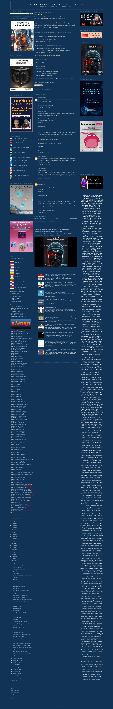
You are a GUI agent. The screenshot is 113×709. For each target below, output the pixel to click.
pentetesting (85, 673)
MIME (101, 621)
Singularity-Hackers (16, 694)
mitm (98, 235)
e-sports (100, 420)
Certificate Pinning (95, 432)
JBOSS (95, 527)
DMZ (89, 425)
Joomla (84, 356)
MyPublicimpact (15, 692)
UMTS (83, 462)
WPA (100, 512)
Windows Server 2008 (97, 437)
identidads (92, 668)
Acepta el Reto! (16, 588)
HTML (88, 342)
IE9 (89, 399)
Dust (89, 341)
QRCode (89, 533)
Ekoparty (14, 270)
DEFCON (97, 391)
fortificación (89, 269)
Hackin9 (84, 507)
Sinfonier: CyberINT (20, 447)
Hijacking (88, 311)
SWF (95, 639)
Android (85, 215)
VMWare (93, 538)
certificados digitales (97, 382)
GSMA (90, 410)
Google (91, 201)
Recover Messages (89, 459)
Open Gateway (89, 352)
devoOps (90, 578)
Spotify (96, 352)
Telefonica (95, 460)
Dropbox (83, 434)
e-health (92, 407)
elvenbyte (40, 156)
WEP (88, 571)
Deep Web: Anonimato (20, 451)
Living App (100, 289)
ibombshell (99, 430)
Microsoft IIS (90, 510)
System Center (84, 538)
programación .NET (87, 344)
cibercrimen (86, 245)
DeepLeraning (91, 600)
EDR (95, 468)
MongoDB (96, 488)
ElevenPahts (92, 417)
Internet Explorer (87, 241)
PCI (87, 531)
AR (98, 586)
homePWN (83, 581)
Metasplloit (88, 624)
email (96, 440)
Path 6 (99, 510)
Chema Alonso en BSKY (17, 162)
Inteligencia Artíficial (85, 614)
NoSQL (90, 475)
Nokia (97, 561)
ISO (99, 611)
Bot (100, 442)
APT (101, 301)
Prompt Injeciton (96, 634)
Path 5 (82, 366)
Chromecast (99, 550)
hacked (92, 288)
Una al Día (17, 502)
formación (85, 205)
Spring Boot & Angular (20, 416)
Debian (85, 361)
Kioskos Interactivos (97, 470)
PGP (101, 364)
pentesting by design (90, 671)
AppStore (97, 500)
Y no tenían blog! (17, 617)
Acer (86, 588)
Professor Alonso (16, 295)
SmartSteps (90, 568)
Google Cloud (97, 372)
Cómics (85, 226)
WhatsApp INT (18, 361)
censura (83, 464)
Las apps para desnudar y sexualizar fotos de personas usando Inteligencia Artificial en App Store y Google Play (60, 275)
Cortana (100, 483)
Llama (87, 314)
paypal (86, 465)
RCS (90, 565)
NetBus (82, 629)
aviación (101, 540)
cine (101, 323)
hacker (95, 351)
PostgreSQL (99, 490)
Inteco (92, 613)
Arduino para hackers (20, 309)
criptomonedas (86, 251)
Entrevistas (93, 221)
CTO (90, 483)
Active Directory (98, 336)
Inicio (57, 218)
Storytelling (18, 359)
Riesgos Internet (19, 417)
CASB (94, 595)
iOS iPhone (95, 666)
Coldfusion (93, 503)
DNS (85, 265)
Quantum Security (20, 333)
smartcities (89, 442)
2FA (93, 251)
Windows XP (97, 286)
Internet (85, 216)
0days (97, 452)
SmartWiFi (95, 347)
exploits (98, 298)
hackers (95, 210)
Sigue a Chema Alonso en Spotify (21, 155)
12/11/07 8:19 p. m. (44, 152)
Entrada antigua (73, 218)
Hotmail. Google (84, 611)
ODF (97, 323)
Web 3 (96, 649)
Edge (92, 404)
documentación (92, 332)
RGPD (89, 636)
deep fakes (84, 415)
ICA (100, 445)
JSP (101, 487)
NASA (101, 628)
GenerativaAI (84, 606)
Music (100, 434)
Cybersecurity (97, 359)
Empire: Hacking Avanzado (21, 404)
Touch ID (98, 570)
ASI (83, 588)
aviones (84, 541)
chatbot (96, 321)
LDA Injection (93, 618)
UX (101, 477)
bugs (87, 246)
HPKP (101, 553)
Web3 (100, 233)
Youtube (84, 253)
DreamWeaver (97, 600)
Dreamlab (15, 267)
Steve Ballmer (93, 644)
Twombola (83, 648)
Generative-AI (92, 226)
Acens (93, 500)
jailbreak (97, 276)
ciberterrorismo (98, 414)
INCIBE (95, 555)
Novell (101, 457)
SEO (88, 339)
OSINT (17, 391)
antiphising (85, 575)
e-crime (91, 283)
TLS (91, 460)
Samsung (91, 447)
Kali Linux (98, 306)
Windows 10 (89, 266)
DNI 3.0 (101, 598)
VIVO (84, 478)
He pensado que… (17, 608)
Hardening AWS (19, 358)
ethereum (99, 332)
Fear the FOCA (15, 293)
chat (101, 346)
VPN (100, 331)
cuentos (91, 384)
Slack (97, 536)
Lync (94, 621)
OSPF (94, 629)
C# (88, 502)
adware (99, 318)
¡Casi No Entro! (16, 573)
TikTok (87, 382)
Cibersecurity (95, 483)
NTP (101, 530)
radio (97, 296)
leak (86, 284)
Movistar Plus (86, 321)
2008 (13, 560)
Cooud (93, 598)
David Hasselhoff (93, 397)
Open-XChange (99, 631)
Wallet (88, 462)
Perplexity (83, 339)
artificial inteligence (94, 540)
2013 (13, 549)
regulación (94, 498)
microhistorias (84, 289)
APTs (85, 500)
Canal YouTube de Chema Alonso (21, 175)
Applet (85, 502)
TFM (90, 570)
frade (82, 663)
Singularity (92, 536)
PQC (92, 435)
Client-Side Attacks (19, 429)
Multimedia (89, 405)
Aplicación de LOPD (19, 509)
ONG (100, 392)
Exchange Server (85, 349)
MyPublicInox (90, 628)
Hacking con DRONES (20, 432)
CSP (83, 596)
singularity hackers (86, 323)
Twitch (82, 571)
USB (93, 366)
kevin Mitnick (91, 415)
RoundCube (94, 566)
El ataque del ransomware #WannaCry (54, 299)
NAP (91, 561)
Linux (99, 211)
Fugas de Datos (98, 319)
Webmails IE (84, 651)
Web (93, 649)
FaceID (98, 468)
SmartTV (99, 284)
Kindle (88, 618)
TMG (82, 646)
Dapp (93, 522)
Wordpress (91, 276)
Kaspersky (100, 527)
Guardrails (96, 525)
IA (93, 198)
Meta (92, 399)
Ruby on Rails (98, 419)
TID (95, 318)
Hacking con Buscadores (20, 500)
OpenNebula (87, 633)
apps (89, 313)
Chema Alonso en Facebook (20, 165)
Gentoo (88, 525)
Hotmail (83, 352)
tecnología (91, 386)
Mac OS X (91, 281)
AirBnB (95, 518)
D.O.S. (92, 391)
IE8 (92, 507)
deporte (90, 450)
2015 (13, 545)
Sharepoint (84, 414)
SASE (87, 638)
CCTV (82, 520)
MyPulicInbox (96, 628)
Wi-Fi (97, 449)
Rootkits (88, 427)
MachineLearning (84, 560)
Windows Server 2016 (20, 316)
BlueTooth (95, 291)
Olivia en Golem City (21, 341)
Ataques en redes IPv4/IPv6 (22, 490)
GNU (87, 434)
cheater (88, 541)
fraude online (97, 283)
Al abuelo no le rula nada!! (19, 636)
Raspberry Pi (18, 389)
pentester (100, 329)
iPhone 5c (88, 581)
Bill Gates (92, 454)
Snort (93, 643)
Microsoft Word (89, 473)
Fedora (84, 525)
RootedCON (89, 512)
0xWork (82, 586)
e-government (95, 578)
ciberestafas (93, 304)
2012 (13, 552)
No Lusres (87, 629)
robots (97, 308)
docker (83, 296)
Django (88, 523)
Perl (91, 490)
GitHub (99, 351)
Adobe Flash (96, 442)
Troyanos (90, 294)
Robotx (83, 638)
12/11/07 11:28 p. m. (44, 164)
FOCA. (91, 603)
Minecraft (96, 624)
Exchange (97, 523)
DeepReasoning (86, 445)
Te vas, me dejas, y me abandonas (21, 634)
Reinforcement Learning (97, 565)
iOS (93, 223)
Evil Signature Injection (98, 601)
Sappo (100, 459)
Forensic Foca (84, 410)
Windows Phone (97, 429)
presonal (99, 673)
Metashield (89, 356)
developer (83, 291)
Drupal (82, 457)
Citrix (90, 289)
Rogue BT (89, 566)
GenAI (89, 211)
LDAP (88, 301)
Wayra (84, 286)
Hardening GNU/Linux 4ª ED (22, 472)
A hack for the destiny (20, 431)
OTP (82, 381)
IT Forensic (15, 273)
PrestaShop (84, 492)
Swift (82, 570)
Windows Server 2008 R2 (88, 573)
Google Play (84, 281)
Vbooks (89, 420)
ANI (95, 586)
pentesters (97, 334)
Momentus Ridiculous (86, 374)
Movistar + (94, 268)
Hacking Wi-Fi (18, 386)
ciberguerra (86, 288)
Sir (82, 641)
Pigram (94, 490)
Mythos (97, 530)
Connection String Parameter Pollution (90, 409)
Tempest (83, 407)
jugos (101, 668)
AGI (89, 586)
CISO (96, 386)
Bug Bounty (18, 384)
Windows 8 (85, 283)
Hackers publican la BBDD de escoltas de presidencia (58, 341)
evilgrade (87, 545)
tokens (91, 255)
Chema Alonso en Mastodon (18, 160)
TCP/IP (101, 427)
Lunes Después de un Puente (20, 621)
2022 (13, 530)
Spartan (83, 644)
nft (99, 321)
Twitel (101, 347)
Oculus (82, 631)
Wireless (100, 279)
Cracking (94, 274)
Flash (100, 551)
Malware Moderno (19, 374)
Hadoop (96, 445)
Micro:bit (93, 530)
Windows (84, 213)
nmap (99, 440)
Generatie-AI (88, 553)
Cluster (17, 452)
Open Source (85, 256)
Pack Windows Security (16, 301)
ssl (101, 308)
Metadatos (85, 221)
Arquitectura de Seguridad (22, 344)
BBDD (98, 482)
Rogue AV (84, 566)
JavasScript (91, 616)
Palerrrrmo (15, 571)
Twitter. (100, 646)
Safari (82, 420)
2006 (13, 680)
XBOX (100, 352)
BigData (99, 240)
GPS (89, 274)
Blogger (98, 366)
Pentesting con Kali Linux (21, 471)
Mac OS (86, 623)
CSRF (100, 386)
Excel (93, 306)
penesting (83, 671)
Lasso (99, 507)
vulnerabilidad (90, 518)
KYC (81, 618)
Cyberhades (14, 698)
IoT (89, 265)
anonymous (97, 439)
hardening (86, 208)
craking (93, 656)
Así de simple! (16, 610)
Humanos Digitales (93, 392)
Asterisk (83, 550)
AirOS (89, 588)
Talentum (93, 298)
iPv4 (82, 284)
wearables (96, 585)
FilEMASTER (41, 97)
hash (87, 515)
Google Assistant (95, 553)
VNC (85, 571)
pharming (100, 583)
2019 (13, 536)
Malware (97, 206)
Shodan (85, 274)
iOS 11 (87, 666)
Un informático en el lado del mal (56, 4)
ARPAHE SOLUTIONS (18, 287)
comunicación (85, 543)
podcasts (84, 263)
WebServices (99, 538)
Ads (101, 415)
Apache (96, 259)
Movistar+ (90, 318)
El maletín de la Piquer (18, 627)
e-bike (95, 543)
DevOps (90, 361)
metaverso (92, 296)
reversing (91, 336)
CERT (97, 595)
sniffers (98, 362)
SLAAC (96, 459)
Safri (101, 639)
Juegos (83, 258)
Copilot (91, 468)
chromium (93, 541)
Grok (98, 505)
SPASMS (15, 579)
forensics (83, 347)
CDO (83, 331)
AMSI (82, 548)
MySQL (85, 276)
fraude (85, 243)
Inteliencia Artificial (98, 613)
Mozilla (99, 473)
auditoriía (85, 656)
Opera (99, 399)
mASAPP (84, 480)
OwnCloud (98, 633)
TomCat (93, 570)
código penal (99, 576)
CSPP (91, 372)
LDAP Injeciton (100, 618)
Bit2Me (97, 313)
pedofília (99, 669)
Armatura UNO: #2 (20, 401)
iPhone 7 (93, 581)
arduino (84, 359)
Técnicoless (97, 294)
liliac (81, 583)
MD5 (97, 621)
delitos (82, 465)
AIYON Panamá (16, 284)
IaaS (87, 556)
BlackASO (100, 518)
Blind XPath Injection (92, 424)
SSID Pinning (83, 639)
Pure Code (48, 52)
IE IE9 (99, 255)
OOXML (101, 303)
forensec (100, 661)
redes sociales (91, 271)
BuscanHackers (84, 483)
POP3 (90, 531)
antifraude (99, 495)
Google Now (90, 608)
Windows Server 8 (97, 653)
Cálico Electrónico (16, 296)
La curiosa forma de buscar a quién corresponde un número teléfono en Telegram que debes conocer (59, 291)
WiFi (98, 243)
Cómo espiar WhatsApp (50, 307)
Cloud (89, 284)
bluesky (89, 656)
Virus (96, 394)
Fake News (94, 303)
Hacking (85, 195)
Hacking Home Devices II (22, 340)
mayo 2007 (16, 669)
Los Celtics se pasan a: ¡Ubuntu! (21, 590)
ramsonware (99, 674)
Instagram (84, 324)
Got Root (17, 444)
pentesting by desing (96, 480)
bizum (94, 575)
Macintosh (89, 528)
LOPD (93, 328)
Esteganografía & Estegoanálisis (23, 464)
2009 (13, 558)
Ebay (93, 551)
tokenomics (90, 259)
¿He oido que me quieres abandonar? (22, 630)
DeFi (101, 391)
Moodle (95, 473)
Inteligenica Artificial (93, 614)
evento (97, 402)
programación (98, 253)
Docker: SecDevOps (20, 422)
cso (94, 464)
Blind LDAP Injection (86, 303)
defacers (90, 543)
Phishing (98, 245)
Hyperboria (88, 527)
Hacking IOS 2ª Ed (19, 469)
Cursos (86, 206)
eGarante (90, 497)
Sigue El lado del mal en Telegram (20, 145)
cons (100, 268)
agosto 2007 (16, 662)
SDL (98, 566)
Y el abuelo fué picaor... (18, 604)
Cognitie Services (88, 598)
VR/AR (92, 339)
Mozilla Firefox (89, 346)
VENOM (100, 648)
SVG (92, 639)
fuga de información (85, 329)
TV (85, 420)
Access (88, 500)
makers (98, 326)
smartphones (83, 518)
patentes (84, 442)
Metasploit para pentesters (23, 484)
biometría (94, 299)
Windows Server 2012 (20, 486)
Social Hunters (18, 368)
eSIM (100, 578)
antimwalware (100, 573)
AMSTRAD (85, 372)
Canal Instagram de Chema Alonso (21, 178)
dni (92, 513)
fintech (92, 661)
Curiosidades (95, 197)
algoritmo (83, 430)
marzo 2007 (16, 673)
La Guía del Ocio (17, 606)
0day (92, 359)
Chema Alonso (42, 195)
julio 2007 (15, 664)
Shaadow (101, 535)
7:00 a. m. (56, 87)
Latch (90, 210)
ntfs (96, 669)
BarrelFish (94, 593)
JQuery (86, 616)
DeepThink (83, 523)
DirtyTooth (86, 367)
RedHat (97, 412)
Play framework (95, 563)
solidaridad (87, 585)
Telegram (85, 293)
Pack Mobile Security (16, 299)
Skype (89, 381)
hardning (101, 664)
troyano (95, 344)
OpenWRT (93, 633)
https (87, 296)
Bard (88, 347)
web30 (96, 465)
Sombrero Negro (19, 371)
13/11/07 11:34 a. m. (44, 191)
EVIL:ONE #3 (19, 388)
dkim (101, 369)
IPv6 (87, 258)
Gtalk (92, 525)
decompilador (84, 578)
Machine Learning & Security (22, 413)
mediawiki (89, 669)
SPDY (97, 638)
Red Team (17, 421)
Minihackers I (19, 336)
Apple (90, 215)
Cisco (92, 444)
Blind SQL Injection (96, 250)
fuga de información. (88, 663)
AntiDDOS (100, 422)
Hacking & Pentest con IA (22, 338)
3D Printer (92, 377)
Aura (89, 228)
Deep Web (84, 341)
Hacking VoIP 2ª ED (20, 479)
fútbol (94, 450)
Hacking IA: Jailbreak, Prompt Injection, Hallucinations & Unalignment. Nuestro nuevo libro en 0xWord (52, 230)
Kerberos (83, 488)
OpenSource (92, 357)
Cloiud (82, 598)
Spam (96, 233)
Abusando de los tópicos (19, 586)
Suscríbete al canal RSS (19, 170)
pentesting (86, 198)
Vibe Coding (84, 449)
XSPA (100, 449)
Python (84, 230)
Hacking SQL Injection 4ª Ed (22, 492)
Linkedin (83, 346)
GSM (99, 344)
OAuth (96, 387)
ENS (91, 364)
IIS (99, 273)
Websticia (98, 401)
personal (98, 223)
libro (82, 265)
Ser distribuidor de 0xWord (16, 290)
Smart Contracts (95, 381)
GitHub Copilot (96, 410)
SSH (90, 366)
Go (85, 457)
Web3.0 (95, 493)
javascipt (91, 515)
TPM (85, 646)
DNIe (99, 377)
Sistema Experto (87, 641)
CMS (100, 424)
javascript (89, 286)
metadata (83, 278)
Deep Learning (92, 243)
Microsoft (94, 228)
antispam (93, 362)
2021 (13, 532)
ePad (92, 658)
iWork (99, 478)
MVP (82, 412)
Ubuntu (97, 281)
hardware (93, 248)
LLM (100, 210)
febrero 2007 (16, 676)
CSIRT (101, 595)
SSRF (89, 492)
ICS (94, 434)
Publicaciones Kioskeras (19, 569)
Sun (83, 376)
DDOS (82, 404)
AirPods (87, 467)
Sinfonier (97, 342)
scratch (92, 452)
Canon (94, 550)
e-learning (99, 543)
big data (86, 235)
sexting (99, 384)
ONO (91, 629)
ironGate (97, 668)
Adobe (95, 422)
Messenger (87, 387)
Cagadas (92, 502)
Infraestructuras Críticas (21, 441)
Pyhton (83, 512)
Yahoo (90, 351)
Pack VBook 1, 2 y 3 (15, 311)
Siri (101, 342)
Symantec (86, 570)
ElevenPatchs (90, 601)
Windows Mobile (89, 429)
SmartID (89, 437)
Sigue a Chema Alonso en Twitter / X (22, 157)
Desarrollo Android (19, 476)
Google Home (85, 392)
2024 (13, 525)
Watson (90, 649)
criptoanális (98, 656)
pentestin (89, 480)
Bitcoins (84, 259)
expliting (88, 661)
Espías (92, 523)
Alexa (83, 338)
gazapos (82, 664)
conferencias (98, 201)
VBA (97, 648)
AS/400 (101, 586)
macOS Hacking (19, 436)
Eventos (43, 89)
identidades (87, 668)
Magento (87, 472)
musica (82, 546)
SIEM (90, 638)
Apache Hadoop (93, 467)
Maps (87, 488)
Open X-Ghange (92, 631)
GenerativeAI (93, 231)
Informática (84, 613)
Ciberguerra (19, 343)
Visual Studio (91, 414)
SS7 (84, 535)
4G (86, 432)
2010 (13, 556)
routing (98, 517)
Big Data (17, 353)
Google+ (83, 487)
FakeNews (90, 319)
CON (95, 255)
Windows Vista (93, 246)
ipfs (101, 581)
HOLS (101, 525)
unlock (90, 679)
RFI (95, 435)
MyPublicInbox (15, 690)
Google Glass (93, 505)
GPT (94, 269)
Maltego (93, 508)
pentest (92, 208)
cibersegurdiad (90, 576)
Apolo (101, 548)
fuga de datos (97, 266)
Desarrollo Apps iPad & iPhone (22, 489)
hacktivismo (86, 334)
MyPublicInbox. (84, 628)
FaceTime (99, 485)
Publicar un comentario (40, 216)
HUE (83, 555)
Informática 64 (96, 361)
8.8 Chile (14, 265)
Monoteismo (16, 641)
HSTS (92, 445)
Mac (97, 328)
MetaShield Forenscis (97, 528)
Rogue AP (100, 475)
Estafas (100, 228)
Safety (98, 639)
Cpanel (100, 520)
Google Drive (86, 505)
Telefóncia (89, 646)
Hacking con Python (20, 457)
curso (93, 331)
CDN (86, 520)
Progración (90, 634)
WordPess (84, 654)
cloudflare (100, 299)
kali (101, 281)
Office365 (100, 367)
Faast (94, 289)
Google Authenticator (86, 379)
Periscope (84, 634)
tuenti (88, 359)
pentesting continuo (85, 452)
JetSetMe (100, 616)
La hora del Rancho (17, 581)
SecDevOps (86, 401)
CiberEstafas (18, 373)
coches (87, 407)
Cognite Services (98, 502)
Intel (101, 410)
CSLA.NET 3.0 (49, 41)
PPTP (82, 447)
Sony (82, 493)
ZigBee (93, 654)
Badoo (90, 593)
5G (102, 465)
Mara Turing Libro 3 (20, 378)
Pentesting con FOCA (20, 466)
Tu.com (95, 349)
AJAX (93, 586)
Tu (101, 570)
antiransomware (88, 389)
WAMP (82, 649)
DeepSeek (87, 331)
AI (91, 198)
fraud (96, 580)
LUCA (99, 226)
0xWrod (86, 586)
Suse (100, 536)
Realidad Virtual (91, 412)
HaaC (91, 434)
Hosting (89, 507)
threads (91, 585)
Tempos (94, 218)
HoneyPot (90, 470)
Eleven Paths (96, 215)
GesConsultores (91, 606)
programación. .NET (86, 674)
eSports (82, 545)
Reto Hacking (95, 220)
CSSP (86, 596)
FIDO (88, 603)
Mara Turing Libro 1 (20, 381)
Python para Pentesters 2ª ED (22, 459)
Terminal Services (90, 309)
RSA (91, 369)
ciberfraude (84, 576)
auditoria (90, 575)
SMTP (86, 447)
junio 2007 (15, 667)
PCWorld (97, 288)
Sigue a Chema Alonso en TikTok (21, 147)
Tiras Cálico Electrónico (21, 406)
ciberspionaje (86, 440)
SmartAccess (93, 641)
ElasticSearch (83, 601)
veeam (93, 679)
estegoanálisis (91, 402)
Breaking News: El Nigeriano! (20, 651)
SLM (102, 412)
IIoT (96, 611)
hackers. (86, 664)
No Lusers (92, 216)
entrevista (84, 402)
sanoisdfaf (40, 111)
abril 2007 (15, 671)
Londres (87, 621)
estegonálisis (85, 659)
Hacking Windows (19, 427)
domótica (94, 430)
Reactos (96, 533)
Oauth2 (94, 374)
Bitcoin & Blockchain (20, 437)
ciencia (91, 478)
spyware (97, 415)
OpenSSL (89, 419)
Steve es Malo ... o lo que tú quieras (21, 645)
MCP (85, 528)
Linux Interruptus (17, 584)
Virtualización (91, 449)
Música (83, 238)
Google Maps (91, 457)
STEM (88, 639)
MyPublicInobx (86, 561)
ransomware (84, 328)
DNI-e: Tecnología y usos (20, 504)
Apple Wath (100, 590)
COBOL (90, 550)
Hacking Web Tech (19, 446)
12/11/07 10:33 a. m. (44, 122)
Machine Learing (92, 623)
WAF (83, 429)
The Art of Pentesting (20, 350)
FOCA (89, 218)
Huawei (89, 611)
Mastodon (83, 427)
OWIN (101, 629)
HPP (101, 505)
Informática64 (86, 362)
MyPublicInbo (90, 626)
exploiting (94, 263)
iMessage (99, 450)
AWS (91, 422)
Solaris (100, 643)
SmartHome (86, 304)
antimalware (86, 273)
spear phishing (85, 386)
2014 (13, 547)
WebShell (101, 649)
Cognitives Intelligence (97, 455)
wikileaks (83, 342)
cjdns (95, 576)
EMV (97, 503)
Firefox (89, 263)
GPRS (92, 273)
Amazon (89, 291)
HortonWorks (87, 555)
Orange (95, 510)
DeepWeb (87, 404)
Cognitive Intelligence (96, 236)
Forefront (96, 404)
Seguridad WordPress (20, 442)
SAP (82, 535)
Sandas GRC (94, 492)
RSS (95, 341)
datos (86, 332)
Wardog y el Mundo (20, 477)
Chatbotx (99, 596)
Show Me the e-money (20, 393)
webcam (100, 341)
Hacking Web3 (18, 356)
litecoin (83, 498)
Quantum (92, 308)
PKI (93, 419)
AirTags (85, 548)
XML (84, 495)
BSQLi (88, 391)
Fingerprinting (97, 213)
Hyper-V (83, 527)
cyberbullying (95, 420)
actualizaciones (86, 540)
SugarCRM (99, 644)
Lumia (91, 621)
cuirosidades (83, 658)
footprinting (92, 326)
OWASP (84, 435)
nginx (95, 515)
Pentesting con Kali (20, 308)
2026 (13, 521)
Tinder (99, 460)
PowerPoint (83, 533)
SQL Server (84, 279)
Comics (90, 213)
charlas (91, 206)
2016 (13, 543)
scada (99, 371)
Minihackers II (19, 335)
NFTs (92, 321)
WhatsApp (84, 228)
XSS (87, 255)
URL (89, 648)
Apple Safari (86, 417)
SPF (94, 369)
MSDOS (98, 417)
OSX (84, 531)
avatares (89, 430)
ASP (83, 467)
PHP (99, 274)
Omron (86, 631)
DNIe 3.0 (88, 485)
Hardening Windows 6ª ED (21, 497)
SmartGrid (83, 643)
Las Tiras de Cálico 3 (21, 348)
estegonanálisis (98, 513)
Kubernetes (18, 369)
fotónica (83, 515)
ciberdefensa (89, 464)
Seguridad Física (98, 258)
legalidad (84, 319)
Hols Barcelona (49, 75)
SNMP (87, 477)
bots (95, 314)
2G (99, 465)
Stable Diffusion (98, 447)
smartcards (92, 546)
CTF (88, 468)
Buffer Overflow (86, 444)
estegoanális (85, 580)
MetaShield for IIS (92, 560)
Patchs (87, 490)
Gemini (98, 271)
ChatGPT (86, 225)
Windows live (93, 462)
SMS (83, 269)
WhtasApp (90, 651)
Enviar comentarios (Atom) (48, 221)
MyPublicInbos (97, 626)
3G (87, 354)
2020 (13, 534)
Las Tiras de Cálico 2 (21, 366)
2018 (13, 538)
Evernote (96, 551)
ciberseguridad (98, 200)
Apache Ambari (94, 588)
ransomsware (90, 517)
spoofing (89, 278)
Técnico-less (84, 299)
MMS (83, 623)
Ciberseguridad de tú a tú (21, 364)
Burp (87, 550)
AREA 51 (14, 279)
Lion (97, 434)
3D (100, 402)
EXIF (89, 551)
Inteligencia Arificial (92, 556)
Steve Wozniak (94, 427)
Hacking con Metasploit (21, 424)
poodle (95, 673)
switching (99, 498)
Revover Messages (97, 636)
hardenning (96, 664)
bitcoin (88, 250)
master (82, 432)
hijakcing (83, 666)
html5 (82, 422)
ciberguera (98, 541)
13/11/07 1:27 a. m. (44, 178)
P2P (91, 347)
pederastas (86, 583)
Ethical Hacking (19, 313)
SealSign (99, 405)
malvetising (84, 669)
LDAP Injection (85, 308)
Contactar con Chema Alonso (20, 138)
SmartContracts (92, 279)
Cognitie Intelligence (85, 503)
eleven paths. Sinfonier (98, 658)
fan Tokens (83, 301)
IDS (95, 425)
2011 (13, 554)
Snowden (96, 643)
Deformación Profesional (19, 601)
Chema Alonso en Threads (18, 152)
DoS (93, 425)
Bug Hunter (18, 330)
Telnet (93, 646)
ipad (83, 255)
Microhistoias (99, 560)
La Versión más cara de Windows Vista (22, 612)
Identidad (94, 211)
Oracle (94, 278)
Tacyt (88, 298)
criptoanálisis (85, 384)
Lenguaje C (85, 508)
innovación (92, 240)
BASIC (83, 454)
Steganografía (85, 460)
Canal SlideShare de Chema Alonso (21, 173)
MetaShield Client (93, 472)
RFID (85, 412)
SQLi (92, 342)
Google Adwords (98, 606)
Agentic (100, 339)
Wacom (86, 649)
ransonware (85, 676)
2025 (13, 523)
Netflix (92, 387)
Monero (91, 488)
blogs (97, 265)
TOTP (98, 324)
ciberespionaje (96, 261)
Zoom (94, 495)
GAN (83, 387)
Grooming (84, 470)
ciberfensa (98, 575)
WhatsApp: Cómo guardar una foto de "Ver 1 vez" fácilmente (59, 282)
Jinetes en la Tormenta (20, 383)
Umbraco (93, 648)
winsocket (98, 679)
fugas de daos (95, 663)
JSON (95, 507)
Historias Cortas (19, 354)
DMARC (84, 485)
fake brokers (91, 580)
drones (88, 371)
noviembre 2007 (17, 567)
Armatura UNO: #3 (20, 399)
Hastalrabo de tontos (97, 379)
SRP (101, 638)
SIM (82, 394)
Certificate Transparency (93, 520)
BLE (96, 377)
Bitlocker (99, 467)
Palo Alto (94, 531)
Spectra (48, 89)
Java (101, 296)
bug (92, 233)
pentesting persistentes (93, 583)
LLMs (89, 223)
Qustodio (87, 565)
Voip (82, 332)
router (95, 517)
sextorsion (87, 422)
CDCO (84, 468)
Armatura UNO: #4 (20, 398)
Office (84, 298)
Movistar (92, 245)
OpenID (82, 633)
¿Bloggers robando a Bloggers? (20, 595)
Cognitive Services (98, 238)
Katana (85, 618)
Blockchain (89, 238)
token (90, 306)
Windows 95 (84, 513)
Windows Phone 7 (89, 653)
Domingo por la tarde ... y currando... (22, 643)
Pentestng (89, 563)
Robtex (100, 533)
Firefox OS (100, 603)
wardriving (91, 465)
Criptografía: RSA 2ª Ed (21, 474)
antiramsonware (99, 654)
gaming (98, 293)
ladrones (99, 497)
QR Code (95, 475)
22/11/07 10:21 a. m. (44, 212)
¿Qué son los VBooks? (16, 306)
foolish (94, 376)
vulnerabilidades (85, 364)
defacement (99, 464)
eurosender (91, 659)
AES (82, 500)
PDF (93, 311)
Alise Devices (96, 548)
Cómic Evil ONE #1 (20, 414)
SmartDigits (99, 641)
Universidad (87, 220)
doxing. (88, 658)
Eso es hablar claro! (17, 615)
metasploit (92, 235)
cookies (91, 440)
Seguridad (91, 394)
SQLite (86, 394)
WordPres (89, 654)
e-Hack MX (15, 276)
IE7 (98, 425)
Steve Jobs (92, 401)
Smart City (83, 437)
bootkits (87, 478)
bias (97, 369)
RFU (86, 636)
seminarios (93, 482)
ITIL (102, 611)
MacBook (84, 419)
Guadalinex (99, 608)
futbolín (101, 663)
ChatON (95, 596)
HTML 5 (95, 487)
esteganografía (86, 316)
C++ (91, 595)
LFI (101, 425)
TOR (91, 314)
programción (93, 674)
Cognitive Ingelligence (86, 455)
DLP (101, 432)
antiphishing (88, 376)
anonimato (84, 313)
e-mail (91, 225)
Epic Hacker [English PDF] (21, 461)
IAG (98, 487)
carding (99, 462)
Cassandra (90, 596)
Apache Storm (88, 590)
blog (90, 261)
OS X (95, 399)
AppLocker (94, 590)
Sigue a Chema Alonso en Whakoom (22, 150)
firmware (96, 661)
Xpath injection (89, 495)
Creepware (84, 522)
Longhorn (100, 558)
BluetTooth (87, 595)
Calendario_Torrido (96, 338)
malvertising (88, 498)
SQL (97, 512)
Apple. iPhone (88, 591)
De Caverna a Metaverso (21, 363)
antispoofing (85, 450)
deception (84, 497)
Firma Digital (98, 354)
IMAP (92, 555)
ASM (89, 432)
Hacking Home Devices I (22, 346)
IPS (98, 555)
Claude (93, 323)
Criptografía (85, 236)
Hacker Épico (18, 482)
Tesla (95, 477)
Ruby (86, 366)
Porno (82, 459)
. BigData (100, 585)
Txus (39, 182)
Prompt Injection (95, 301)
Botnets (83, 311)
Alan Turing (90, 548)
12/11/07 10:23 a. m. (44, 107)
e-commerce (94, 371)
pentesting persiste (98, 671)
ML (91, 349)
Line (91, 558)
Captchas (91, 354)
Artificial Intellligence (96, 591)
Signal (88, 536)
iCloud (96, 478)
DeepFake (94, 485)
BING (90, 258)
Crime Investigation (20, 434)
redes (89, 230)
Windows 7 (98, 251)
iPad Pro (100, 666)
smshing (97, 546)
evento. (95, 659)
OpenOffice (85, 357)
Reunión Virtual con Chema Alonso (21, 140)
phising (82, 585)
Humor (100, 205)
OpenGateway (85, 369)
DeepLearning (84, 336)
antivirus (99, 357)
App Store (84, 424)
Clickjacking (84, 425)
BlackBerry (97, 454)
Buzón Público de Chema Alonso (21, 143)
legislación (94, 329)
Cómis (97, 598)
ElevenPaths (92, 205)
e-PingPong (15, 593)
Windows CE (92, 571)
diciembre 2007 (17, 565)
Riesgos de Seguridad (18, 638)
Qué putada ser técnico (18, 632)
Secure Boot (95, 535)
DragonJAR (15, 262)
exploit (91, 256)
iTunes (82, 668)
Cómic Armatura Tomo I (21, 419)
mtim (93, 669)
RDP (86, 381)
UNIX (98, 477)
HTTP (100, 291)
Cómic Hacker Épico (20, 456)
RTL (93, 533)
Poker (99, 531)
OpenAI (94, 284)
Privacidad (84, 201)
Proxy (83, 309)
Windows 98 (95, 651)
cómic (96, 331)
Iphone (84, 211)
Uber (90, 538)
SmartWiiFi (88, 643)
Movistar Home (97, 241)
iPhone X (98, 581)
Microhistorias (18, 481)
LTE (82, 528)
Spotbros (88, 644)
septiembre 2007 (17, 660)
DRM (83, 551)
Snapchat (100, 492)
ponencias (90, 673)
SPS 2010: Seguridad (19, 505)
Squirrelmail (96, 568)
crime (90, 513)
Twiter (97, 646)
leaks (101, 407)
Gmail (100, 263)
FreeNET (83, 553)
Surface (101, 568)
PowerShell (86, 240)
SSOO (86, 568)
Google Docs (84, 608)
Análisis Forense (19, 426)
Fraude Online (17, 499)
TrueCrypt (87, 493)
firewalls (94, 497)
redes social (90, 676)
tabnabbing (85, 679)
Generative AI (98, 256)
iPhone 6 (92, 545)
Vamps (91, 493)
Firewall (93, 316)
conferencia (92, 293)
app (90, 382)
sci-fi (87, 377)
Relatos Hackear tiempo (21, 376)
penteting (87, 546)
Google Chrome (86, 268)
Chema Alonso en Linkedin (18, 167)
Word (95, 573)
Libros (93, 203)
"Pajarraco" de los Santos (19, 597)
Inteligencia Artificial (87, 200)
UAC (89, 299)
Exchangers (83, 603)
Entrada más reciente (40, 218)
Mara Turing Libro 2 (20, 379)
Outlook (94, 405)
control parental (98, 396)
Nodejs (100, 488)
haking (99, 580)
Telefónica (99, 203)
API (96, 339)
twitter (88, 233)
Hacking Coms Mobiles (20, 495)
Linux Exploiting (19, 467)
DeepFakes (90, 253)
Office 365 (99, 374)
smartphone (99, 309)
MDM (83, 472)
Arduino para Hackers (20, 411)
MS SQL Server (92, 324)
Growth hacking (89, 487)
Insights (88, 613)
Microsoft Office (97, 356)
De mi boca (85, 600)
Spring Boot (18, 409)
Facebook (97, 225)
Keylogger (87, 558)
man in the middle (98, 545)
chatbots (95, 389)
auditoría (94, 230)
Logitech (83, 621)
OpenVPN (83, 490)
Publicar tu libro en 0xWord (16, 258)
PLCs (88, 435)
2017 (13, 541)
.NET (96, 273)
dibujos (98, 314)
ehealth (97, 407)
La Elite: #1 (18, 394)
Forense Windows (18, 510)
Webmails (96, 346)
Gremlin (96, 457)
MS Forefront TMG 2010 (20, 507)
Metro (92, 624)
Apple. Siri (83, 591)
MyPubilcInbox (84, 475)
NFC (96, 367)
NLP (93, 561)
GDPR (91, 367)
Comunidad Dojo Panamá (18, 282)
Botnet (89, 328)
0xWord (13, 688)
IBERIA (93, 611)
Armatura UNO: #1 (20, 403)
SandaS (91, 477)
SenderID (99, 435)
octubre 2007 (16, 658)
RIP (92, 636)
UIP (87, 648)
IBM (92, 341)
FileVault (95, 603)
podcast (93, 265)
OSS (98, 629)
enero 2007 (16, 678)
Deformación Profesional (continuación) (22, 599)
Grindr (95, 608)
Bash (101, 482)
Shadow (83, 536)
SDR (94, 512)
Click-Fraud (97, 444)
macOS (92, 334)
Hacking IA (18, 331)
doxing (83, 371)
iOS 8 (91, 666)
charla (101, 328)
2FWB (100, 452)
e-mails (84, 354)
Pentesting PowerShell (20, 454)
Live (90, 508)
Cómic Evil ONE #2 (20, 408)
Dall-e (86, 551)
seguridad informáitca (85, 482)
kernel (95, 384)
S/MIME (83, 477)
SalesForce (89, 535)
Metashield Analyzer (86, 530)
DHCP (89, 522)
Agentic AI (85, 397)
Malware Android (19, 449)
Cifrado (100, 246)
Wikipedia (100, 493)
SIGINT (93, 638)
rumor (95, 676)
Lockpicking (95, 558)
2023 (13, 527)
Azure (93, 313)
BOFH (87, 454)
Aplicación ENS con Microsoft (22, 494)
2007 (13, 563)
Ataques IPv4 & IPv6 (20, 314)
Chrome (85, 294)
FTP (101, 409)
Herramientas (85, 248)
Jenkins (95, 616)
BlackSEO (88, 338)
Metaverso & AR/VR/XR (21, 351)
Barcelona (15, 619)
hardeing (91, 664)
